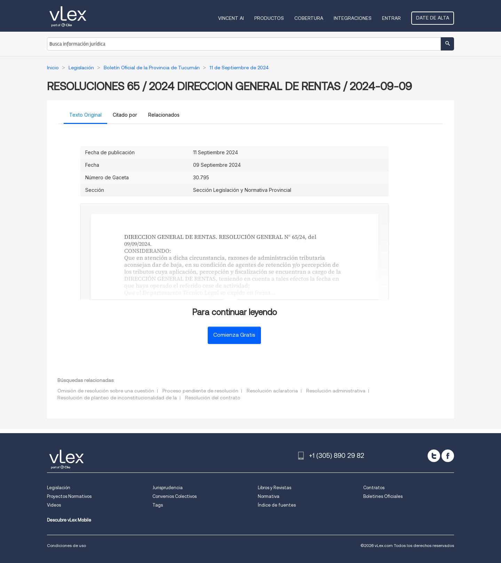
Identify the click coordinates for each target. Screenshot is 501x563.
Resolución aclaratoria (272, 390)
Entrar (391, 18)
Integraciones (353, 18)
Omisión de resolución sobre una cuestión (105, 390)
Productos (269, 18)
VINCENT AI (231, 18)
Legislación (58, 487)
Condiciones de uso (66, 545)
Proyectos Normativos (69, 496)
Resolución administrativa (335, 390)
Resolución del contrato (212, 397)
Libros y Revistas (274, 487)
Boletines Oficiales (383, 496)
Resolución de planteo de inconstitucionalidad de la (117, 397)
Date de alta (432, 18)
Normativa (268, 496)
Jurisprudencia (167, 487)
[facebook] (448, 455)
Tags (157, 505)
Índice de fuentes (277, 505)
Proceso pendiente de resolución (200, 390)
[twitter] (434, 455)
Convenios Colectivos (174, 496)
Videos (54, 505)
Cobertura (308, 18)
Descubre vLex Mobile (69, 520)
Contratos (373, 487)
